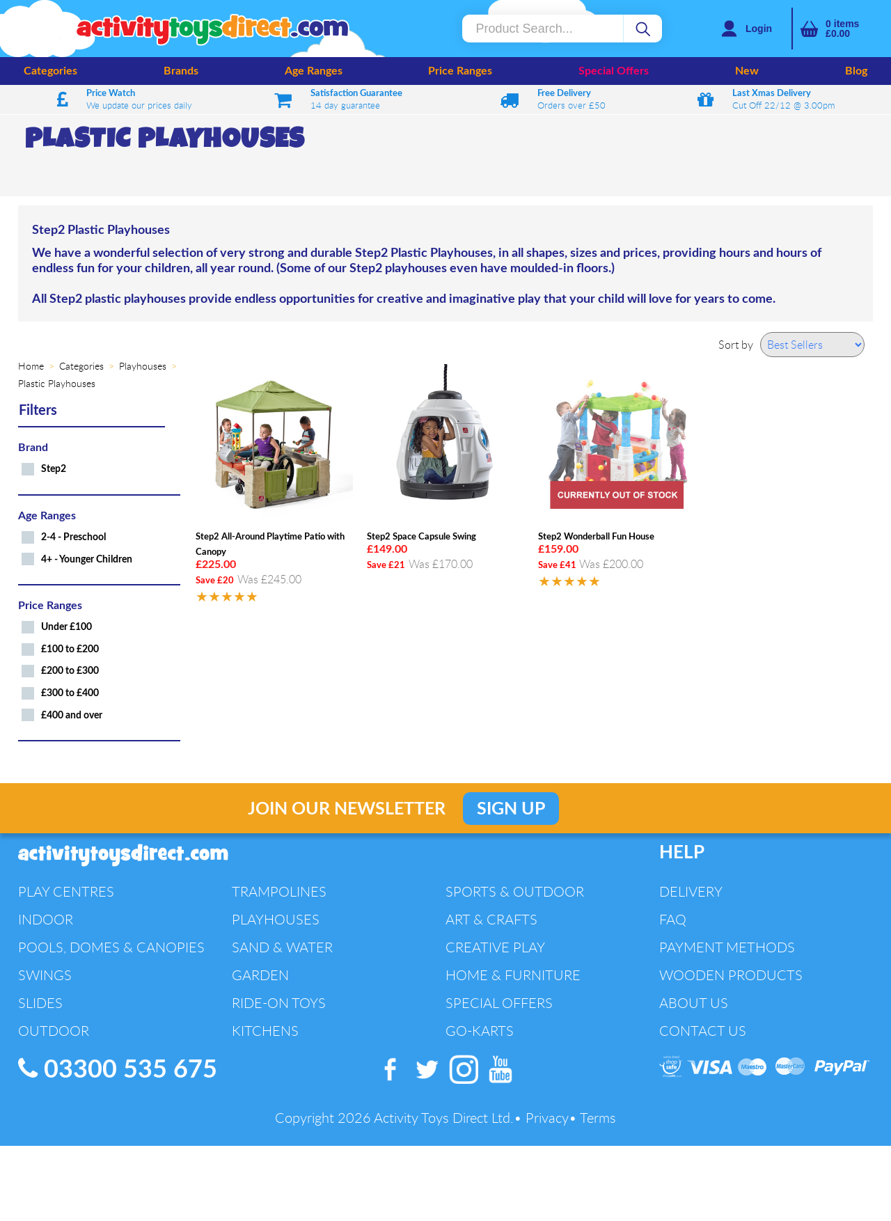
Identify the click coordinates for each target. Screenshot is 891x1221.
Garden (260, 975)
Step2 (53, 469)
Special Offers (613, 71)
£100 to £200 (70, 649)
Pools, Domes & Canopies (111, 947)
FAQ (672, 919)
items (842, 28)
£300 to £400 (70, 693)
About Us (693, 1002)
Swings (45, 975)
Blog (856, 71)
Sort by (735, 344)
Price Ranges (460, 71)
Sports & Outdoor (515, 891)
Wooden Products (731, 975)
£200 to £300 (70, 670)
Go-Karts (480, 1030)
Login (759, 28)
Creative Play (495, 947)
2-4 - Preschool (73, 537)
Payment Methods (727, 947)
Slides (40, 1002)
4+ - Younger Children (86, 559)
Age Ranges (313, 71)
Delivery (691, 891)
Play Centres (66, 891)
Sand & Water (282, 947)
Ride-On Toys (279, 1002)
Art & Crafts (491, 919)
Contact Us (702, 1030)
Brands (181, 71)
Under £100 (66, 627)
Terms (598, 1117)
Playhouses (276, 919)
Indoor (45, 919)
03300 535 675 (117, 1069)
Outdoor (53, 1030)
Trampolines (279, 891)
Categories (50, 71)
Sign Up (511, 809)
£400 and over (71, 715)
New (747, 71)
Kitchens (265, 1030)
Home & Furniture (513, 975)
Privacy (547, 1117)
